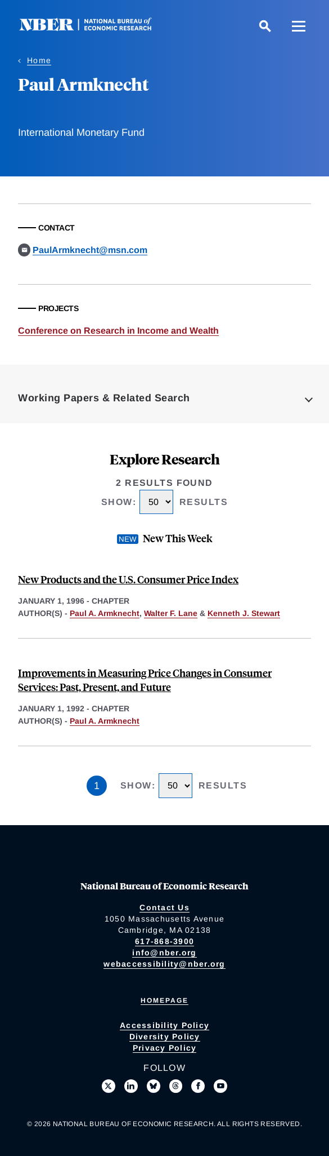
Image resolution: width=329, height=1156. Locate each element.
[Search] (265, 26)
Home (39, 60)
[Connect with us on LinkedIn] (131, 1086)
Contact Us (164, 907)
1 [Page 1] (97, 785)
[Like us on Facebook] (198, 1086)
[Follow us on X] (108, 1086)
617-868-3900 (164, 941)
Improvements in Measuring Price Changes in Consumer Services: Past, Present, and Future (145, 680)
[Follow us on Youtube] (220, 1086)
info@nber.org (164, 952)
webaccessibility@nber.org (164, 963)
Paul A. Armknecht (104, 613)
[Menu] (298, 26)
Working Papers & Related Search (104, 398)
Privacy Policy (165, 1047)
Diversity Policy (164, 1036)
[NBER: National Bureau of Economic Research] (94, 28)
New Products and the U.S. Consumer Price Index (128, 579)
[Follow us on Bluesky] (153, 1086)
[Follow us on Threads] (176, 1086)
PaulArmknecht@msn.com (90, 250)
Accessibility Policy (164, 1025)
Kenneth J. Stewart (244, 613)
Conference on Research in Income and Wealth (118, 330)
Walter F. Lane (170, 613)
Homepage (164, 1000)
